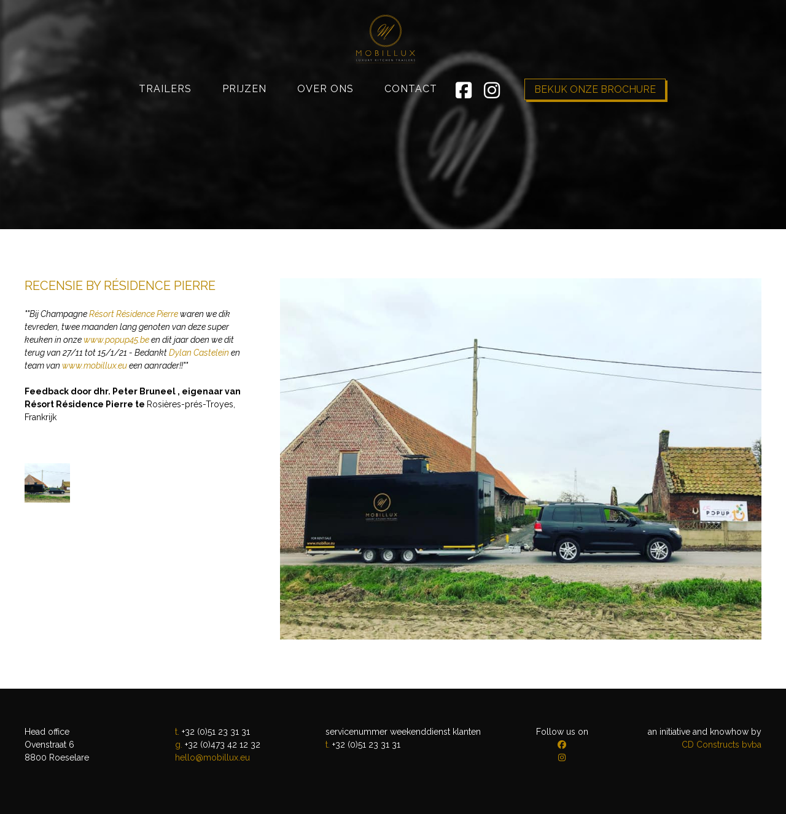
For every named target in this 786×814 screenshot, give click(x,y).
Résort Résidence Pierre (133, 314)
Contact (410, 132)
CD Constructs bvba (721, 744)
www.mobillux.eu (94, 365)
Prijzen (244, 132)
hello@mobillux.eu (212, 757)
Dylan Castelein (199, 353)
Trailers (165, 132)
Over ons (325, 132)
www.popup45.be (116, 340)
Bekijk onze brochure (595, 133)
